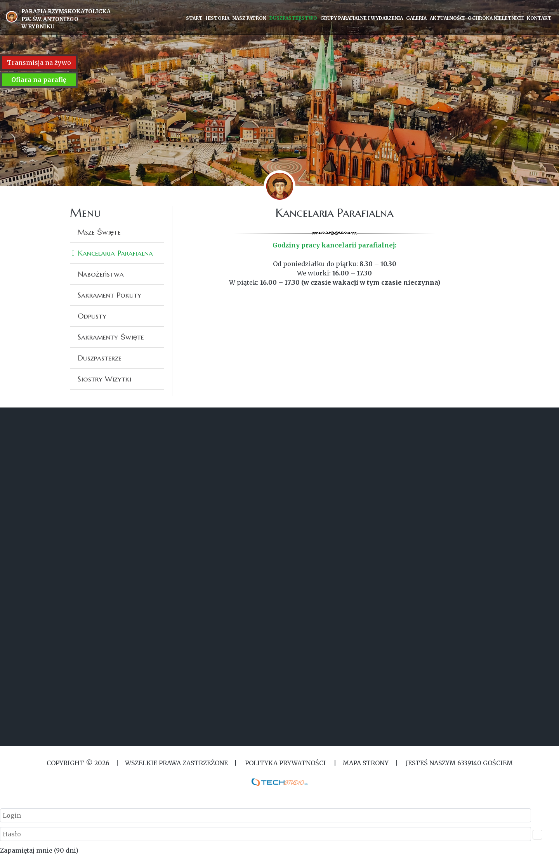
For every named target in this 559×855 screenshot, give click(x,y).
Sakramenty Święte (111, 336)
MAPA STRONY (366, 763)
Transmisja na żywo (39, 62)
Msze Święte (99, 232)
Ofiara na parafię (38, 80)
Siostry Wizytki (104, 378)
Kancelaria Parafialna (115, 253)
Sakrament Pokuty (109, 295)
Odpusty (92, 315)
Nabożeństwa (101, 274)
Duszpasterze (100, 357)
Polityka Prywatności (285, 763)
